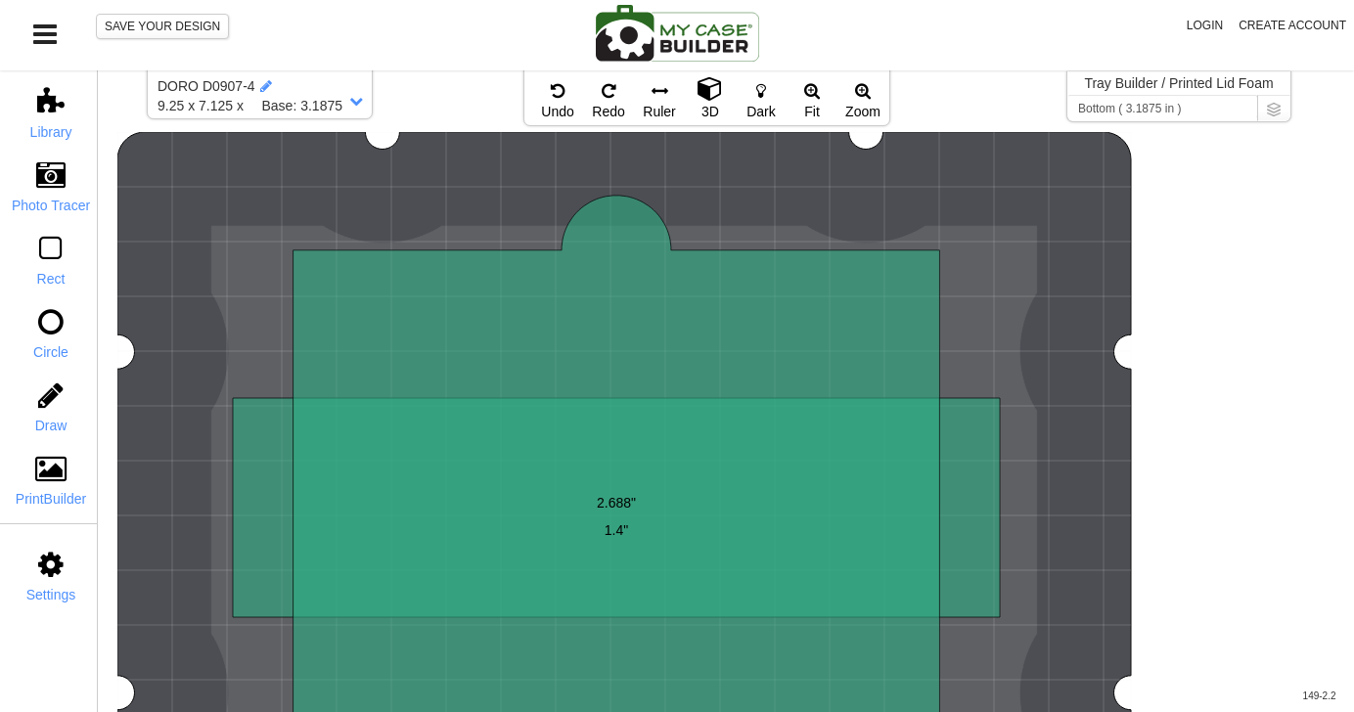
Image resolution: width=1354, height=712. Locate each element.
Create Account (1292, 25)
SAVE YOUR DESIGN (162, 26)
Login (1205, 25)
